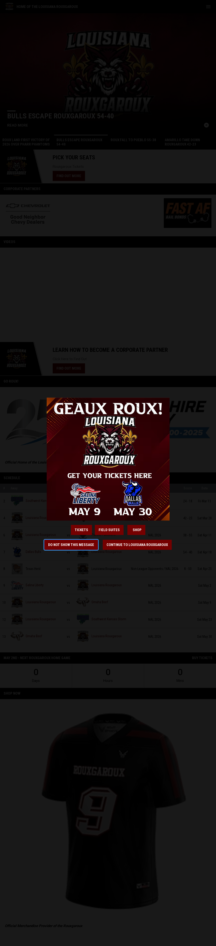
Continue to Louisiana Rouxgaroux (137, 545)
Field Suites (109, 530)
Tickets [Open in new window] (81, 530)
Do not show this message (71, 545)
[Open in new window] (108, 459)
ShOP (136, 530)
